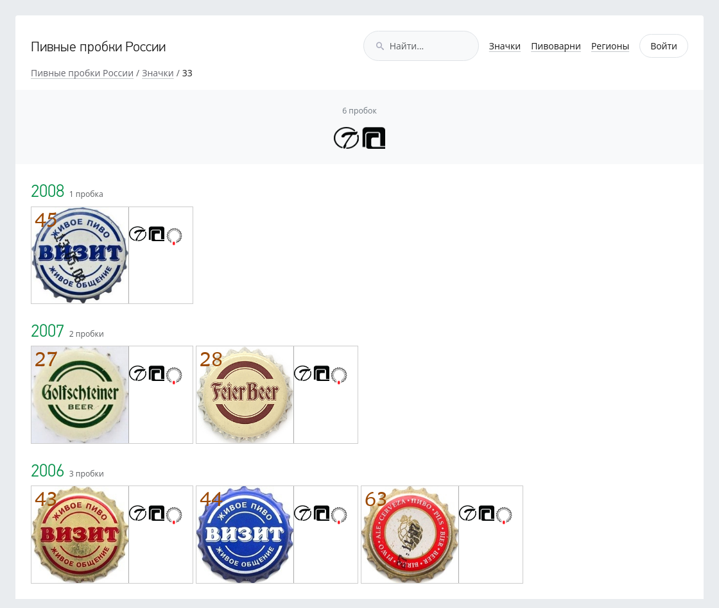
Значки (505, 46)
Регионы (610, 46)
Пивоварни (556, 46)
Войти (663, 46)
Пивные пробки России (98, 47)
